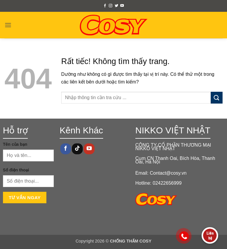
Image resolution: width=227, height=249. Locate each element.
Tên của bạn (15, 144)
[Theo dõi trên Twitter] (116, 6)
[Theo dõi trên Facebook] (105, 6)
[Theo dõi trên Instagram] (110, 6)
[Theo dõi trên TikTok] (77, 148)
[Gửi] (217, 97)
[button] (8, 25)
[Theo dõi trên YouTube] (122, 6)
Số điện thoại (16, 170)
